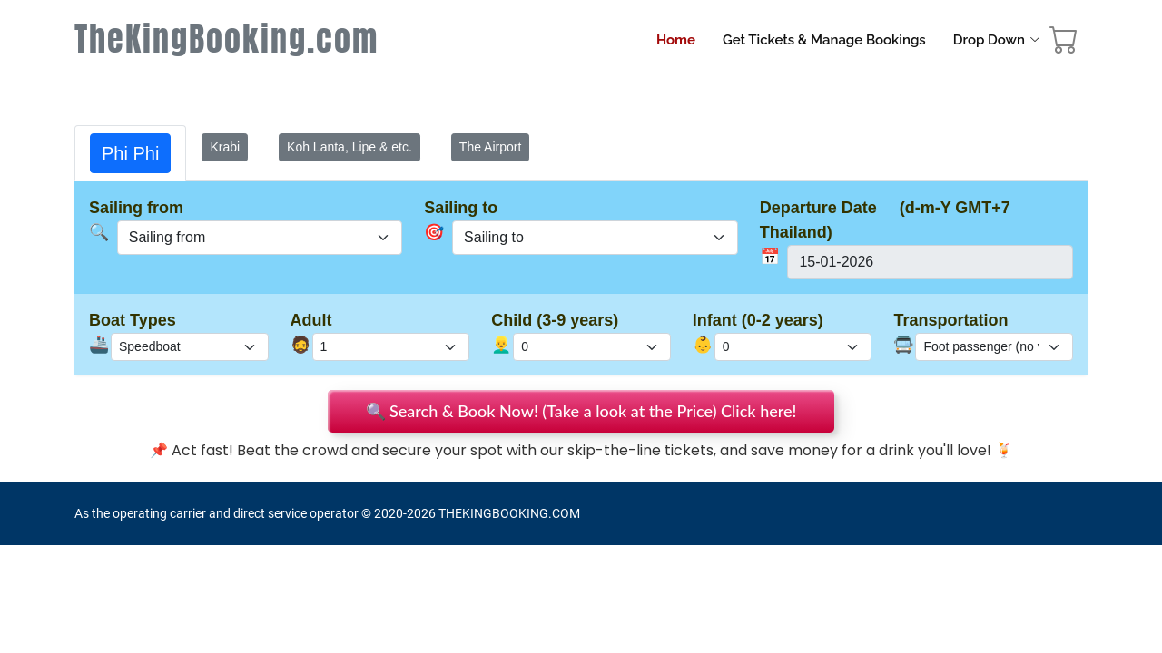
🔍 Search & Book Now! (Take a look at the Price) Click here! (581, 411)
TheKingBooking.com (226, 39)
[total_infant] (793, 347)
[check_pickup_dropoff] (994, 347)
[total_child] (592, 347)
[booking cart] (1063, 44)
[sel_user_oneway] (595, 237)
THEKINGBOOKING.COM (509, 513)
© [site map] (367, 513)
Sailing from (136, 208)
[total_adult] (391, 347)
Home (675, 40)
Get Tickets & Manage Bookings (824, 40)
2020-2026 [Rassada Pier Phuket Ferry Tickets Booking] (405, 513)
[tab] (130, 153)
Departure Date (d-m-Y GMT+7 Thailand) (885, 220)
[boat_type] (190, 347)
